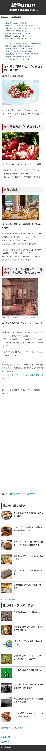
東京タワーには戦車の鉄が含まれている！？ (20, 46)
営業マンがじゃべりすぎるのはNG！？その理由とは (22, 28)
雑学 (5, 747)
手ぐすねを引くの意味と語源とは (16, 31)
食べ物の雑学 (16, 17)
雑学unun (4, 17)
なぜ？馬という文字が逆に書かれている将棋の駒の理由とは (25, 43)
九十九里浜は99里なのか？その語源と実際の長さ (21, 54)
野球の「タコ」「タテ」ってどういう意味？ (20, 25)
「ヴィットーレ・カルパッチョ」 (28, 317)
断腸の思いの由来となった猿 (15, 36)
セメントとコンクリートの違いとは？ (17, 59)
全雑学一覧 (5, 737)
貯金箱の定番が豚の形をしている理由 (17, 33)
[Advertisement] (23, 421)
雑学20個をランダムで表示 (12, 728)
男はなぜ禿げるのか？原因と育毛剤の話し (19, 51)
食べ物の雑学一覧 (8, 599)
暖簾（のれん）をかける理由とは (16, 39)
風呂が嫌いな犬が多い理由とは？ (16, 23)
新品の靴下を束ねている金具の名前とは (18, 49)
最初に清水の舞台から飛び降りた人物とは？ (20, 56)
